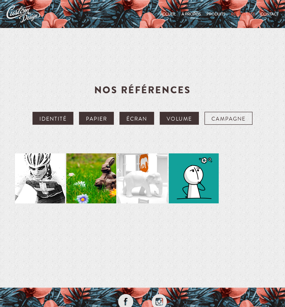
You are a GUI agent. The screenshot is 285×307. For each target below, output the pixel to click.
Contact (269, 14)
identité (53, 118)
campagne (228, 118)
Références (243, 14)
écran (136, 118)
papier (96, 118)
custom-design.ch (23, 14)
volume (179, 118)
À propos (191, 14)
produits (215, 14)
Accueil (168, 14)
